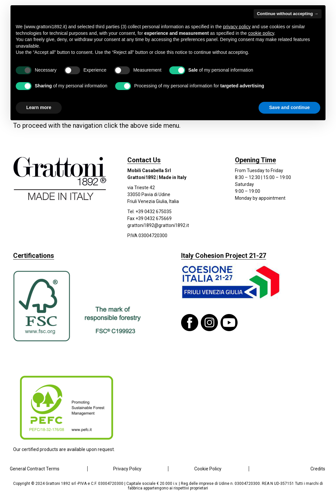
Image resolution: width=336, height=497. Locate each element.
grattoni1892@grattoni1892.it (158, 225)
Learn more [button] (38, 107)
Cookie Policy (207, 468)
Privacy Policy (127, 468)
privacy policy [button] (237, 26)
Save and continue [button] (289, 107)
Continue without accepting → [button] (287, 13)
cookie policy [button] (261, 33)
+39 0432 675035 (154, 211)
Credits (317, 468)
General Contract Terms (34, 468)
